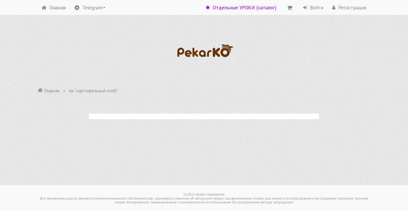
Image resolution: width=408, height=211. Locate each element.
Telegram (90, 7)
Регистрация (349, 7)
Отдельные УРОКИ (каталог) (241, 7)
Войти (313, 7)
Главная (54, 7)
